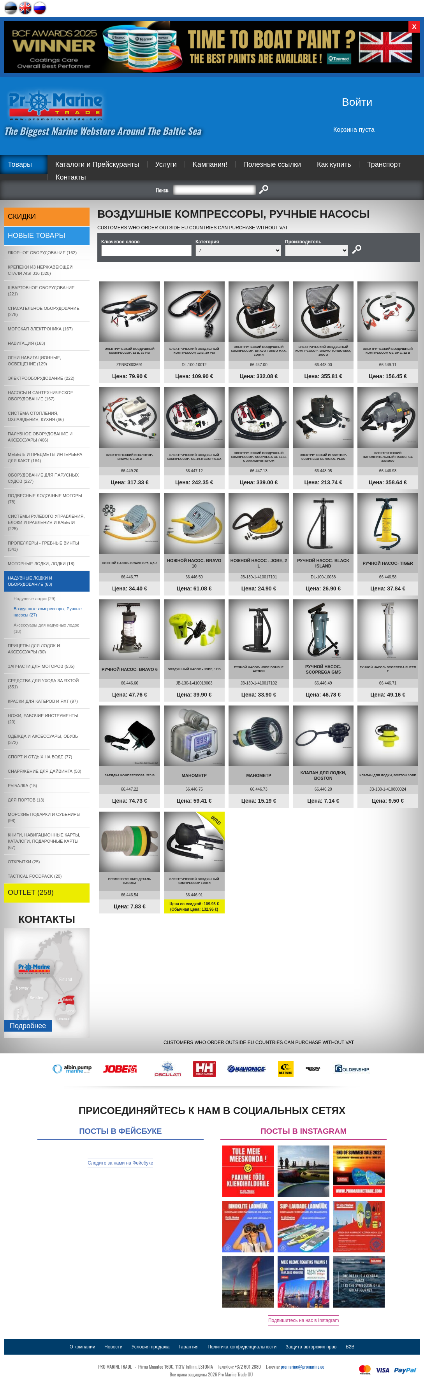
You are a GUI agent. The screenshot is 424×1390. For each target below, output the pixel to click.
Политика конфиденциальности (242, 1347)
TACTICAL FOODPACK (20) (35, 876)
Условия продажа (151, 1347)
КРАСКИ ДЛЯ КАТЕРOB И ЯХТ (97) (43, 701)
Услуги (166, 164)
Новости (113, 1347)
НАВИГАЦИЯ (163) (26, 343)
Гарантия (189, 1347)
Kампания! (210, 164)
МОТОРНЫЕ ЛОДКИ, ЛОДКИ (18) (41, 563)
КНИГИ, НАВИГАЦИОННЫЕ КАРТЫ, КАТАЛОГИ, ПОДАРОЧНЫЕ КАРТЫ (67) (44, 841)
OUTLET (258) (31, 892)
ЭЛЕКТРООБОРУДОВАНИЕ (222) (41, 378)
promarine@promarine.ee (302, 1366)
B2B (350, 1347)
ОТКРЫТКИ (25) (24, 861)
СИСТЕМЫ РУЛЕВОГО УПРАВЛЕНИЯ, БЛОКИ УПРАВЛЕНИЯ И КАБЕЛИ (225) (46, 522)
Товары (20, 164)
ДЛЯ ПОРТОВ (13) (26, 800)
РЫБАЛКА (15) (22, 785)
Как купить (334, 164)
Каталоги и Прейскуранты (97, 164)
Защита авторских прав (311, 1347)
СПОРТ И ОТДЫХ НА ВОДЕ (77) (40, 756)
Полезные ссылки (272, 164)
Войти (357, 102)
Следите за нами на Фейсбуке (120, 1163)
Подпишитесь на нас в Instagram (303, 1320)
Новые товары (36, 235)
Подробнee (28, 1026)
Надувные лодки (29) (34, 598)
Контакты (71, 177)
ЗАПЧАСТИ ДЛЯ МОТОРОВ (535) (41, 666)
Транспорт (384, 164)
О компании (82, 1347)
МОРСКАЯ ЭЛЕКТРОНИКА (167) (40, 329)
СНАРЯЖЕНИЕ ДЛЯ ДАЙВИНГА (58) (44, 771)
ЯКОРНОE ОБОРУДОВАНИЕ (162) (42, 252)
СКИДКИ (22, 216)
